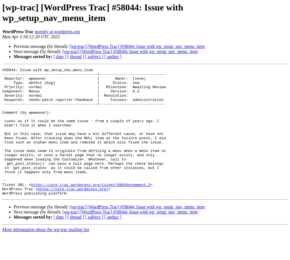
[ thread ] (75, 56)
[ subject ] (94, 56)
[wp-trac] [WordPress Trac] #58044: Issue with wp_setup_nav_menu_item (137, 46)
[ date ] (60, 56)
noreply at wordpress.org (57, 31)
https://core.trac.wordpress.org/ (73, 213)
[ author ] (113, 56)
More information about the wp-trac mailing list (45, 255)
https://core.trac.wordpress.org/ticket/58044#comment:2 (90, 208)
